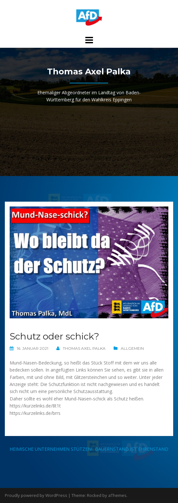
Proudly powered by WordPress (36, 495)
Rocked (94, 495)
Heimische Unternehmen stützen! (51, 449)
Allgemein (132, 348)
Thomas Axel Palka (84, 348)
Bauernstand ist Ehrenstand (131, 449)
